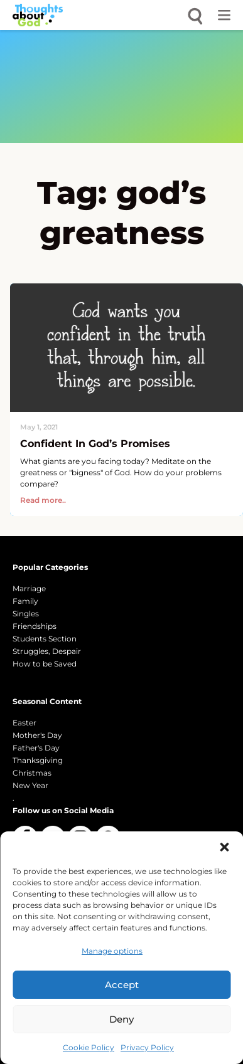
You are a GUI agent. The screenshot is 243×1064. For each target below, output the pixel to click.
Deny (121, 1019)
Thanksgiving (38, 760)
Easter (24, 722)
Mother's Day (37, 735)
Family (25, 601)
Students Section (45, 638)
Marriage (29, 588)
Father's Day (36, 747)
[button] (224, 847)
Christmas (32, 772)
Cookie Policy (88, 1047)
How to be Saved (45, 663)
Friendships (35, 626)
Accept (122, 985)
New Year (30, 785)
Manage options (112, 951)
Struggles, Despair (47, 651)
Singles (26, 613)
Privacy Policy (147, 1047)
